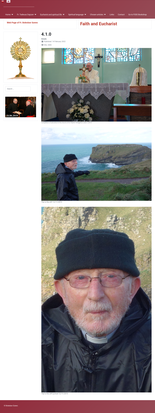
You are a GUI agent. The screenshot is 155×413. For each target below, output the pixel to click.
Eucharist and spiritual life (51, 14)
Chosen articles (96, 14)
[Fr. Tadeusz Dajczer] (35, 14)
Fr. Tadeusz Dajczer (25, 14)
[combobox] (18, 88)
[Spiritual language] (85, 14)
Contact (121, 14)
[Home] (12, 14)
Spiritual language (76, 14)
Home (8, 14)
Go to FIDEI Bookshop (137, 14)
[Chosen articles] (104, 14)
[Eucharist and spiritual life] (63, 14)
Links (112, 14)
